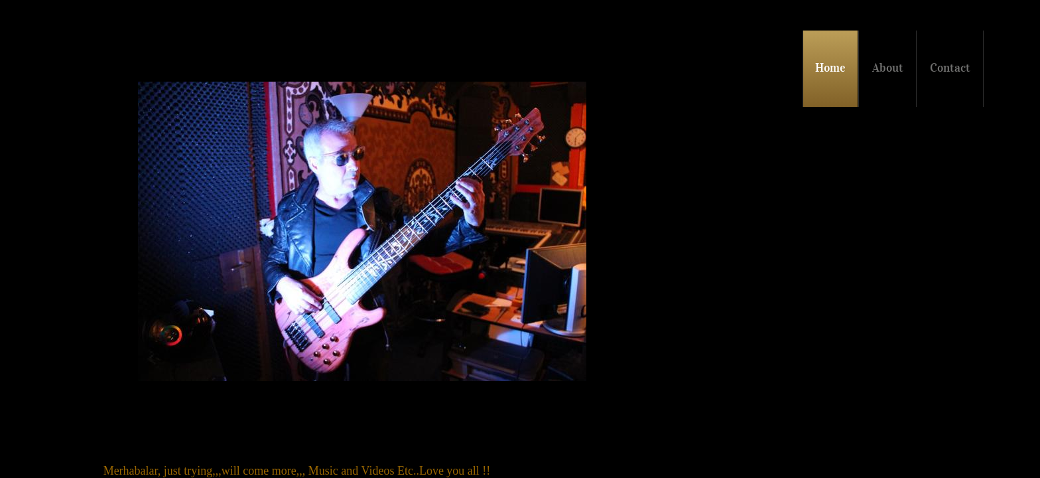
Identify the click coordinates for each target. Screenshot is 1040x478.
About (887, 67)
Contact (950, 67)
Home (830, 67)
